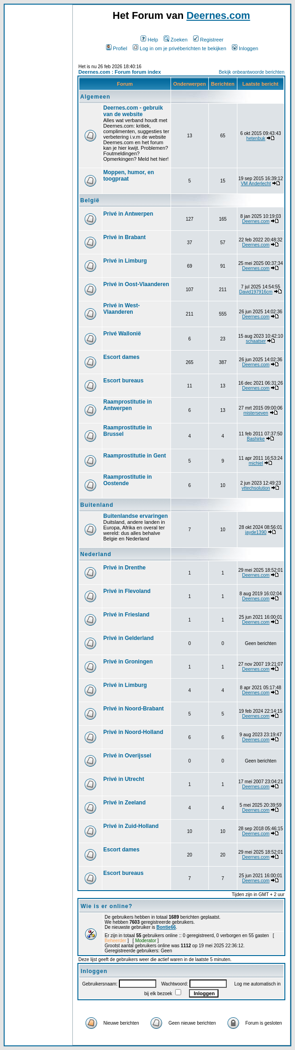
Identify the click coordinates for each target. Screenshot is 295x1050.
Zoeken (176, 39)
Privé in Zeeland (124, 802)
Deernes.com (218, 15)
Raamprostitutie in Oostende (127, 480)
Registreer (208, 39)
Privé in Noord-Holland (133, 732)
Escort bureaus (123, 380)
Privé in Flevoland (127, 591)
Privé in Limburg (125, 261)
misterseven (255, 413)
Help (149, 39)
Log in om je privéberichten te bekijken (179, 48)
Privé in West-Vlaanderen (121, 308)
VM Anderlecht (256, 183)
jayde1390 (255, 532)
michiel (255, 463)
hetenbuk (255, 138)
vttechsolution (256, 488)
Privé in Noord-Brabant (133, 708)
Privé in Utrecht (123, 779)
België (90, 200)
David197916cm (255, 291)
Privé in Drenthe (124, 567)
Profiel (116, 48)
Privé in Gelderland (128, 638)
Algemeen (95, 97)
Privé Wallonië (122, 333)
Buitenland (96, 505)
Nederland (96, 554)
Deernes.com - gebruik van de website (133, 111)
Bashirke (256, 438)
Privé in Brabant (124, 237)
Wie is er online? (106, 906)
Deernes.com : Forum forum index (119, 72)
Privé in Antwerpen (128, 214)
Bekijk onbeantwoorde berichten (251, 72)
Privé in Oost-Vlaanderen (136, 284)
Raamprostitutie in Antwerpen (127, 405)
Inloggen (245, 48)
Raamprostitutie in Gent (134, 455)
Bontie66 (166, 927)
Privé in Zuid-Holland (131, 826)
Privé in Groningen (128, 661)
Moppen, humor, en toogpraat (128, 175)
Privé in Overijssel (127, 755)
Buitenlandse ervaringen (135, 516)
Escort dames (121, 357)
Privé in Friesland (126, 614)
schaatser (256, 341)
